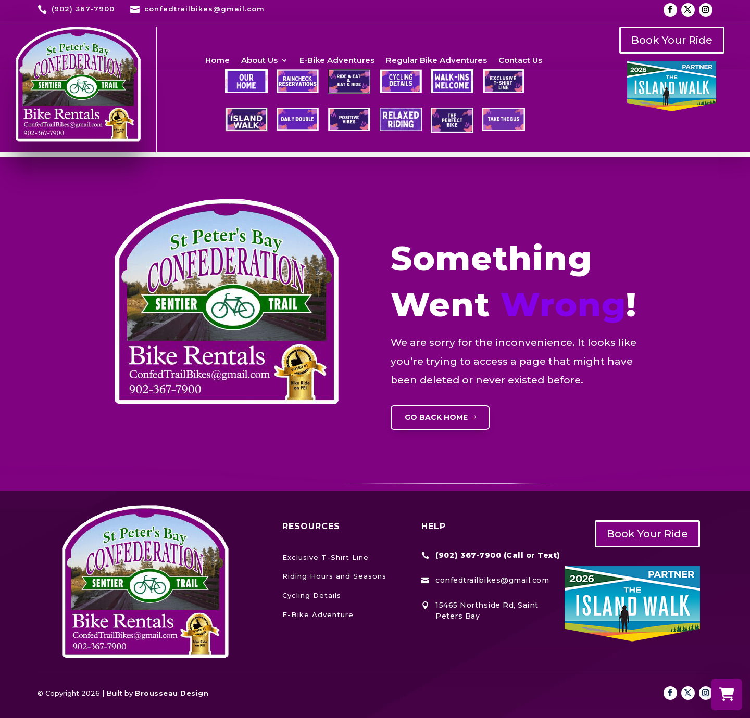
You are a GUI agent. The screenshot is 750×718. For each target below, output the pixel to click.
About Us (259, 61)
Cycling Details (311, 595)
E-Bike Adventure (318, 614)
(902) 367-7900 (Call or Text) (497, 555)
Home (217, 61)
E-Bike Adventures (336, 61)
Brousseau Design (171, 693)
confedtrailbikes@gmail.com (204, 9)
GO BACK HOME (436, 417)
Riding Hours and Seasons (334, 576)
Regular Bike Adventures (436, 61)
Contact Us (520, 61)
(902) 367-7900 (83, 9)
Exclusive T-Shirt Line (325, 557)
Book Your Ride (671, 40)
